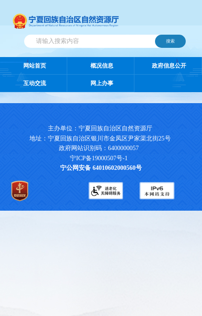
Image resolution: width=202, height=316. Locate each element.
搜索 (170, 41)
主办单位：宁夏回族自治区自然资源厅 (107, 128)
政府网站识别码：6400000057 (99, 148)
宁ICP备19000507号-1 (98, 158)
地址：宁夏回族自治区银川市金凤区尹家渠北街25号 (100, 138)
